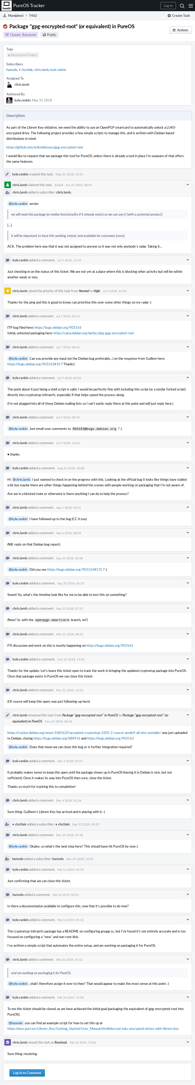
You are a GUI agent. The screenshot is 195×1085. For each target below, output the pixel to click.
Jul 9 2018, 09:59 (68, 417)
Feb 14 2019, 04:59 (70, 868)
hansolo (11, 69)
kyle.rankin (58, 69)
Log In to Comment (27, 1071)
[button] (191, 5)
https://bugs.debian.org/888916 (57, 737)
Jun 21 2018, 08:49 (79, 185)
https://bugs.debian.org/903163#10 (33, 364)
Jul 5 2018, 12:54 (69, 260)
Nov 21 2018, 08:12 (69, 633)
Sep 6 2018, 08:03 (68, 532)
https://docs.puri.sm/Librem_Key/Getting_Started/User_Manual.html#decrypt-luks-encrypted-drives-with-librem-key (93, 1027)
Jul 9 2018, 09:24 (69, 378)
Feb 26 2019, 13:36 (83, 1041)
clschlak (26, 69)
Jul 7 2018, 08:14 (68, 347)
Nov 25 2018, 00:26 (58, 720)
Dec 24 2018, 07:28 (69, 834)
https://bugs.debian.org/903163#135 (74, 569)
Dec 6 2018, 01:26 (68, 799)
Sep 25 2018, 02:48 (69, 557)
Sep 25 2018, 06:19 (70, 583)
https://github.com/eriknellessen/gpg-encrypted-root (44, 147)
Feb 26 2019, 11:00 (70, 996)
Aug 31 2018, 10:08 (70, 467)
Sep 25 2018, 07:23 (69, 608)
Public (51, 34)
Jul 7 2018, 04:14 (68, 316)
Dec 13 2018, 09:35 (85, 823)
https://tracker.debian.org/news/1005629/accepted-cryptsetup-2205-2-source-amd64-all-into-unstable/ (84, 731)
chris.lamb (41, 69)
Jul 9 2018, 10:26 (68, 442)
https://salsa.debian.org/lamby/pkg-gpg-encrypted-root (94, 333)
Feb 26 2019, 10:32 (69, 958)
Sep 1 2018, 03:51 (68, 507)
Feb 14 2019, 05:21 (66, 894)
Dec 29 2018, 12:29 (79, 858)
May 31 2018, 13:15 (69, 174)
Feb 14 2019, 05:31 (70, 919)
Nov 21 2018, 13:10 (69, 689)
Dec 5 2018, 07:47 (70, 760)
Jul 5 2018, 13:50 (114, 291)
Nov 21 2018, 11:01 (71, 658)
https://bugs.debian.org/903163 (58, 327)
